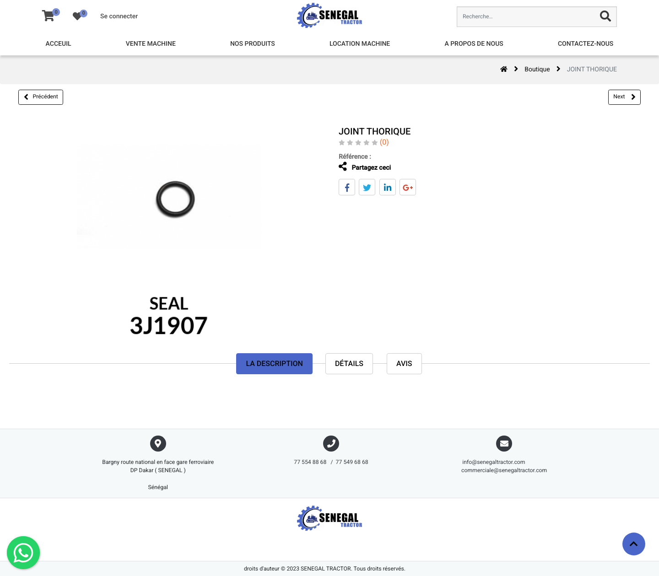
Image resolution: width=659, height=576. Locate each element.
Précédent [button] (41, 97)
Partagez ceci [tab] (362, 167)
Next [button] (624, 97)
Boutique (537, 69)
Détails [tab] (349, 363)
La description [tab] (274, 363)
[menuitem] (58, 44)
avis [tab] (404, 363)
